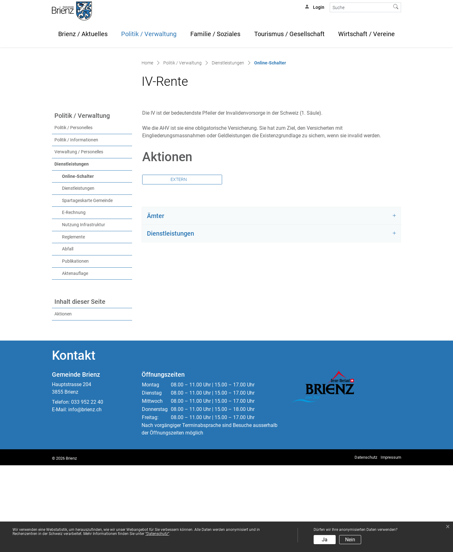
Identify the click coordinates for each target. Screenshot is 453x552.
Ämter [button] (155, 302)
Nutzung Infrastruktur (83, 311)
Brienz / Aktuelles (83, 34)
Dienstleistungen (71, 251)
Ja (324, 540)
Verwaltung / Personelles (78, 238)
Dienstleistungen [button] (170, 320)
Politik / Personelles (73, 214)
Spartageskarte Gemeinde (87, 287)
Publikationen (75, 348)
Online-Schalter (91, 263)
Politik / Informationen (76, 226)
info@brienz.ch (85, 496)
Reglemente (73, 323)
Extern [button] (179, 266)
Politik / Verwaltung (148, 34)
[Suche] (360, 7)
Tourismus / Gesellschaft (289, 34)
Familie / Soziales (215, 34)
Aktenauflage (75, 360)
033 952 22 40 (87, 489)
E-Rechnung (74, 299)
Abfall (67, 335)
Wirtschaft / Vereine (366, 34)
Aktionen (63, 400)
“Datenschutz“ (157, 534)
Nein (350, 540)
